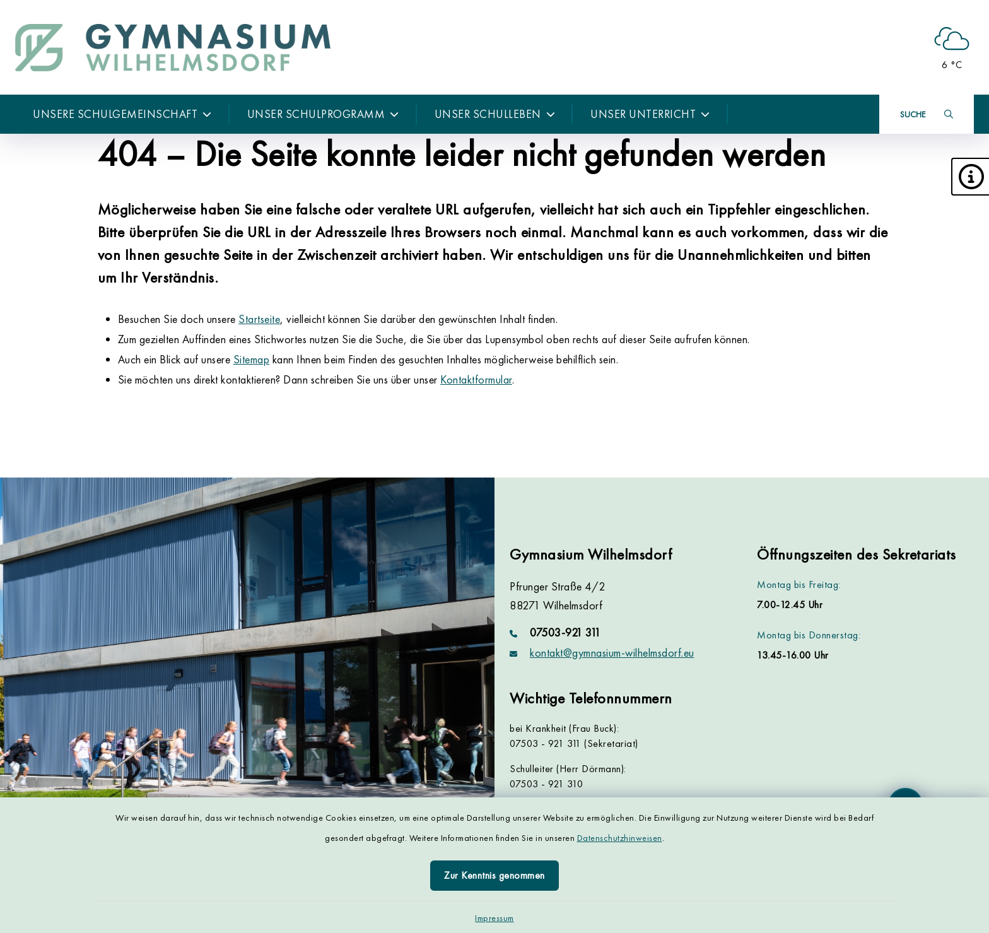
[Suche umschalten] (926, 114)
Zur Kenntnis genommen (494, 875)
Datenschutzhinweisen (619, 837)
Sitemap (251, 359)
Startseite (259, 319)
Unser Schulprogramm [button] (323, 114)
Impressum (494, 918)
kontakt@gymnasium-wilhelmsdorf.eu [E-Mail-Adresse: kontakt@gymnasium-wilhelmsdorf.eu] (612, 652)
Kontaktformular (476, 379)
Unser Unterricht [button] (650, 114)
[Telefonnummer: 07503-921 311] (618, 632)
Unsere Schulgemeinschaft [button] (122, 114)
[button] (970, 177)
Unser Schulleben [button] (495, 114)
